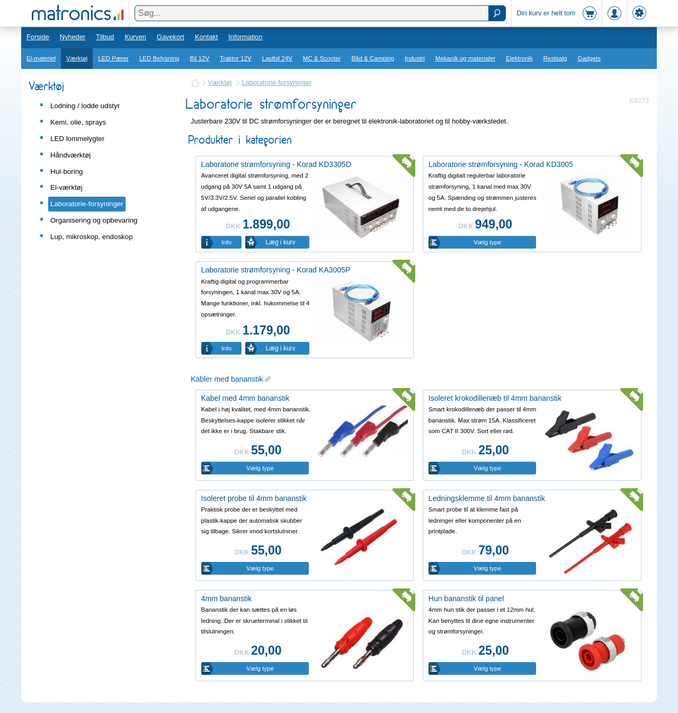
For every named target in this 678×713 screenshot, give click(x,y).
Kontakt (206, 37)
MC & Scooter (322, 58)
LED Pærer (113, 58)
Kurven (135, 37)
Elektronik (519, 58)
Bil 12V (200, 58)
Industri (415, 58)
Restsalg (555, 58)
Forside (37, 37)
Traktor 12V (236, 58)
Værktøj (76, 58)
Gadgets (589, 58)
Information (245, 37)
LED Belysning (159, 58)
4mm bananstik (226, 598)
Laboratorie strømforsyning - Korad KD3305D (276, 164)
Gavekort (170, 37)
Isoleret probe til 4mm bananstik (254, 498)
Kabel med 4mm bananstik (245, 398)
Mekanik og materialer (465, 58)
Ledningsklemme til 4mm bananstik (487, 498)
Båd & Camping (372, 58)
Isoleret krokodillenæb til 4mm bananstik (495, 398)
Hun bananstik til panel (466, 598)
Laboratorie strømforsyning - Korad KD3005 (501, 164)
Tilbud (105, 37)
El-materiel (41, 58)
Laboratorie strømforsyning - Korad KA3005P (276, 270)
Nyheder (72, 37)
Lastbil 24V (277, 58)
